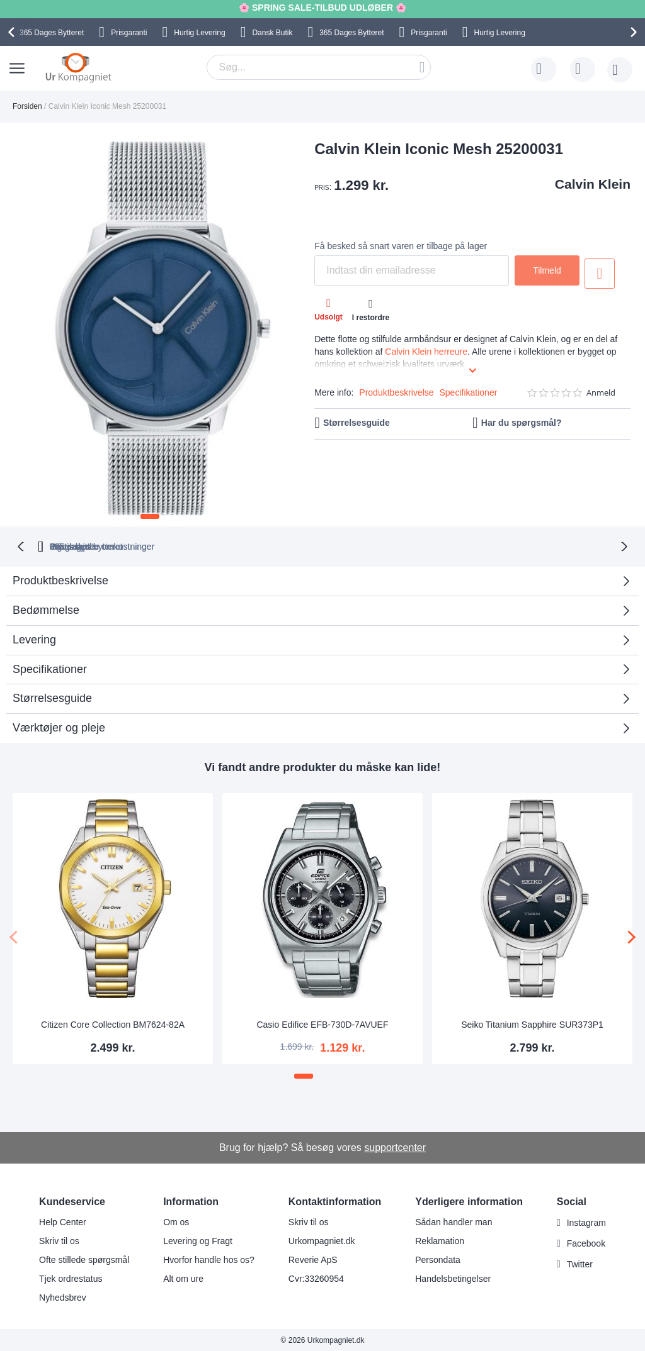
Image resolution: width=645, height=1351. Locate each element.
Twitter (580, 1263)
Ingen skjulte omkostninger (385, 545)
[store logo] (78, 67)
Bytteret (52, 32)
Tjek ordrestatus (70, 1277)
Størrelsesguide (356, 423)
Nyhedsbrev (62, 1296)
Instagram (586, 1221)
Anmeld (600, 392)
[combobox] (319, 67)
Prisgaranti (129, 32)
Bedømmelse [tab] (46, 609)
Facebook (586, 1242)
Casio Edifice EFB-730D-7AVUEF (322, 1023)
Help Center (62, 1221)
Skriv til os (59, 1240)
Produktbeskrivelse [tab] (60, 579)
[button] (149, 516)
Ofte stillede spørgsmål (84, 1259)
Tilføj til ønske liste (600, 274)
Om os (176, 1221)
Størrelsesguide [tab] (52, 697)
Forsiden (27, 106)
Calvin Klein (593, 184)
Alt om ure (183, 1277)
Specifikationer (469, 392)
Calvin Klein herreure (426, 352)
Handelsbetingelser (453, 1277)
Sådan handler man (453, 1221)
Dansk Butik (272, 32)
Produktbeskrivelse (396, 392)
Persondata (437, 1259)
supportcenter (395, 1146)
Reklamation (439, 1240)
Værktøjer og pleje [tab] (59, 726)
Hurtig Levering (199, 32)
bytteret (177, 545)
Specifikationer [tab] (50, 668)
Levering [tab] (34, 638)
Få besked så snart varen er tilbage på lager (400, 246)
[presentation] (13, 32)
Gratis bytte (273, 545)
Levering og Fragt (197, 1240)
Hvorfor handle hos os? (208, 1259)
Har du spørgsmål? (521, 423)
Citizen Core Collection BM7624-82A (113, 1023)
